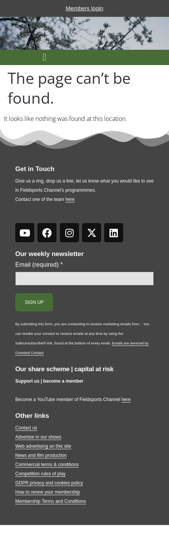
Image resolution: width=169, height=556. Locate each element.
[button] (44, 57)
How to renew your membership (47, 492)
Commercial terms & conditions (47, 464)
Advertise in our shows (38, 437)
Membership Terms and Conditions (50, 501)
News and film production (41, 455)
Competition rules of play (40, 473)
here (69, 199)
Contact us (26, 427)
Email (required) (39, 265)
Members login (84, 8)
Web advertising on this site (43, 446)
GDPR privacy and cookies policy (49, 483)
